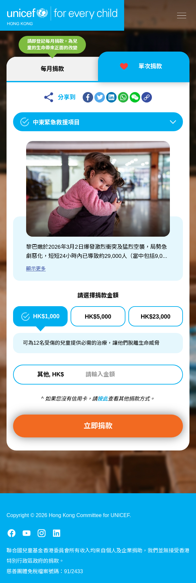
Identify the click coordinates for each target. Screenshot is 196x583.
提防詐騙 (85, 570)
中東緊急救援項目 (56, 122)
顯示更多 (36, 268)
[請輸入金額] (120, 375)
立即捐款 (98, 426)
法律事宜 (51, 570)
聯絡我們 (17, 570)
